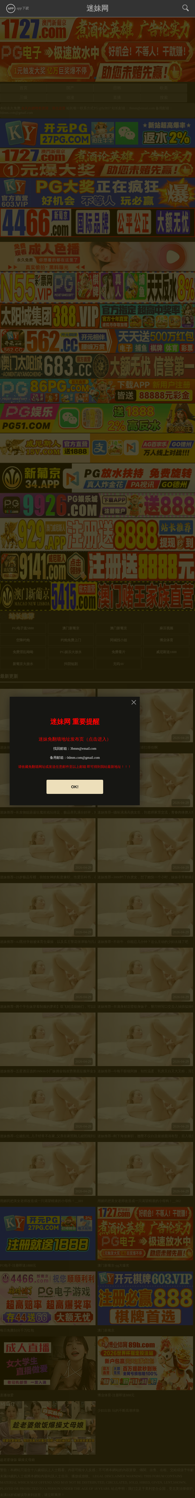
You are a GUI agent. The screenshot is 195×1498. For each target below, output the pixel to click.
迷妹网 (97, 8)
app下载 (17, 8)
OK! (75, 787)
